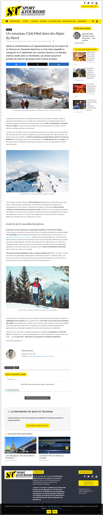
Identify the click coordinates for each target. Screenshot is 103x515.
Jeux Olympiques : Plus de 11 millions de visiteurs (20, 456)
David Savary (47, 41)
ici (22, 341)
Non (54, 512)
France (9, 29)
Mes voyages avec (69, 21)
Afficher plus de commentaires (37, 398)
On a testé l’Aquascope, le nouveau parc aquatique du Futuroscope (91, 88)
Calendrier (81, 21)
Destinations (15, 21)
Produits (34, 21)
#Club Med (9, 368)
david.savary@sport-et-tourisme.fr (41, 356)
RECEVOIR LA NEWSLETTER (89, 6)
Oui (49, 512)
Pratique (43, 21)
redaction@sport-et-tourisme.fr (86, 492)
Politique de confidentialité (54, 508)
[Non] (100, 509)
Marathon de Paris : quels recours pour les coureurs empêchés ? (91, 56)
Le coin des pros (54, 21)
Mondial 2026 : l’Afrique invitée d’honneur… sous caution (88, 37)
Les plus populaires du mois (85, 49)
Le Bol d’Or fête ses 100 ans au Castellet (51, 456)
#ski (16, 368)
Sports (25, 21)
